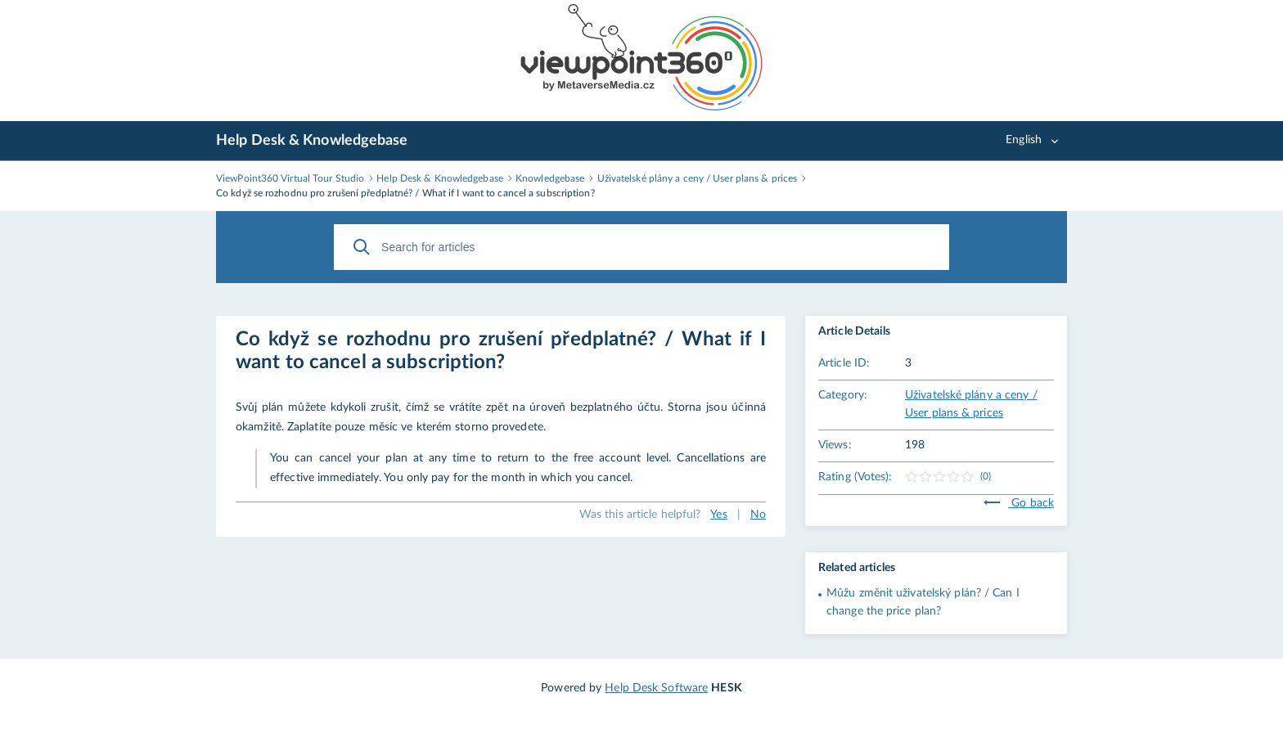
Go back (1019, 503)
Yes (718, 514)
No (758, 514)
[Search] (361, 247)
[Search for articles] (641, 247)
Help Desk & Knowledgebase (312, 140)
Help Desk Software (656, 688)
